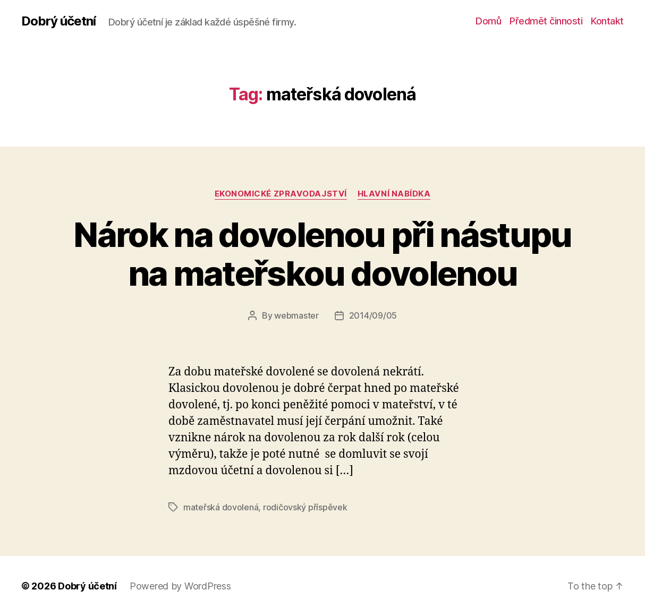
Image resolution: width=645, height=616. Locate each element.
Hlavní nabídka (394, 194)
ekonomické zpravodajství (281, 194)
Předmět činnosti (546, 21)
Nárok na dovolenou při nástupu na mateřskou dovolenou (322, 254)
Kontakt (607, 21)
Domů (488, 21)
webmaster (296, 315)
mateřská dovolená (220, 507)
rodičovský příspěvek (305, 507)
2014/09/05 (373, 315)
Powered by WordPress (180, 586)
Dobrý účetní (58, 21)
